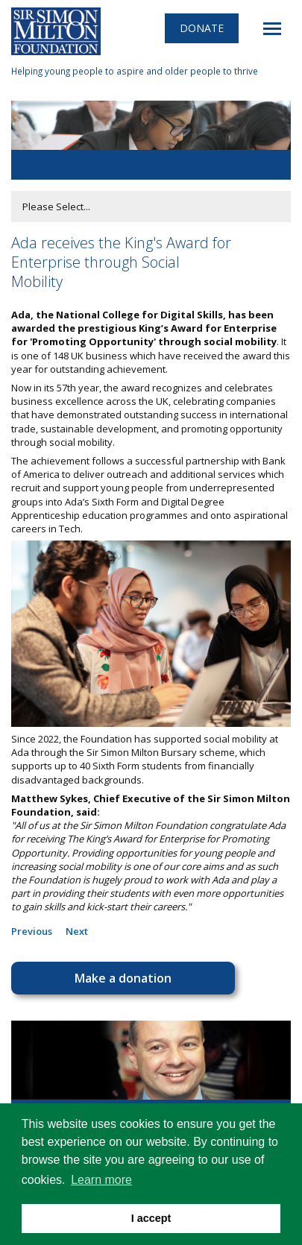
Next (77, 931)
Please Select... (56, 206)
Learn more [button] (101, 1179)
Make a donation (123, 978)
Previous (31, 931)
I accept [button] (151, 1218)
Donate (202, 28)
